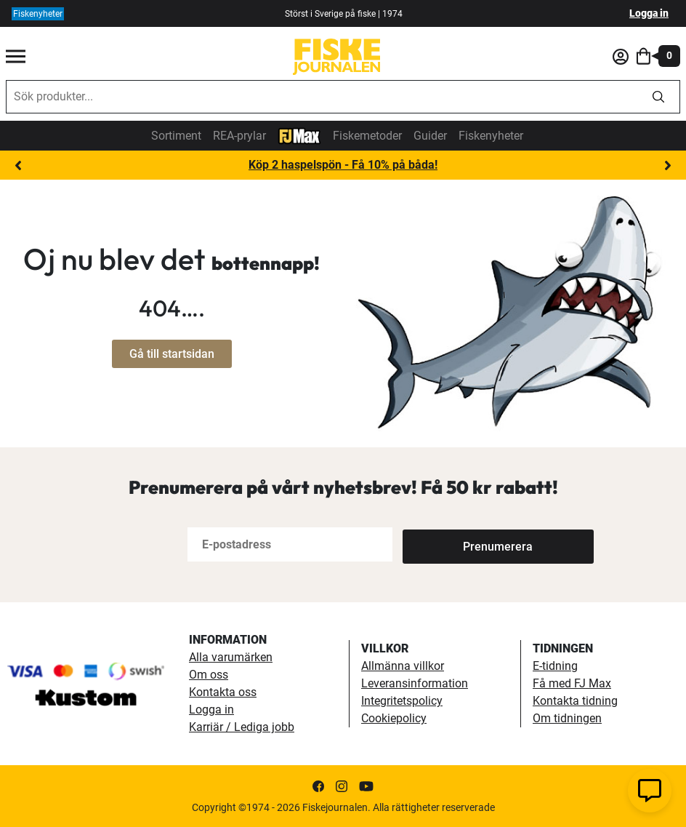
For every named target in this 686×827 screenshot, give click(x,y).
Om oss (208, 675)
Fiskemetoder (367, 136)
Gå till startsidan (171, 354)
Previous (18, 166)
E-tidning (555, 666)
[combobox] (322, 97)
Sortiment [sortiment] (176, 136)
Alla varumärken (231, 657)
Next (667, 166)
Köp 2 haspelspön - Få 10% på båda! (343, 165)
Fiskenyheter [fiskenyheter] (37, 14)
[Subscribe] (450, 544)
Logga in (649, 13)
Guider (430, 136)
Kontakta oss (223, 692)
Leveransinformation (414, 683)
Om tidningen (567, 718)
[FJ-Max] (299, 135)
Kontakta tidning (575, 701)
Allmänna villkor (402, 666)
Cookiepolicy (394, 718)
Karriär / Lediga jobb (241, 727)
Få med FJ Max (572, 683)
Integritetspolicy (402, 701)
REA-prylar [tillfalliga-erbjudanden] (239, 136)
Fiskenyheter (491, 136)
